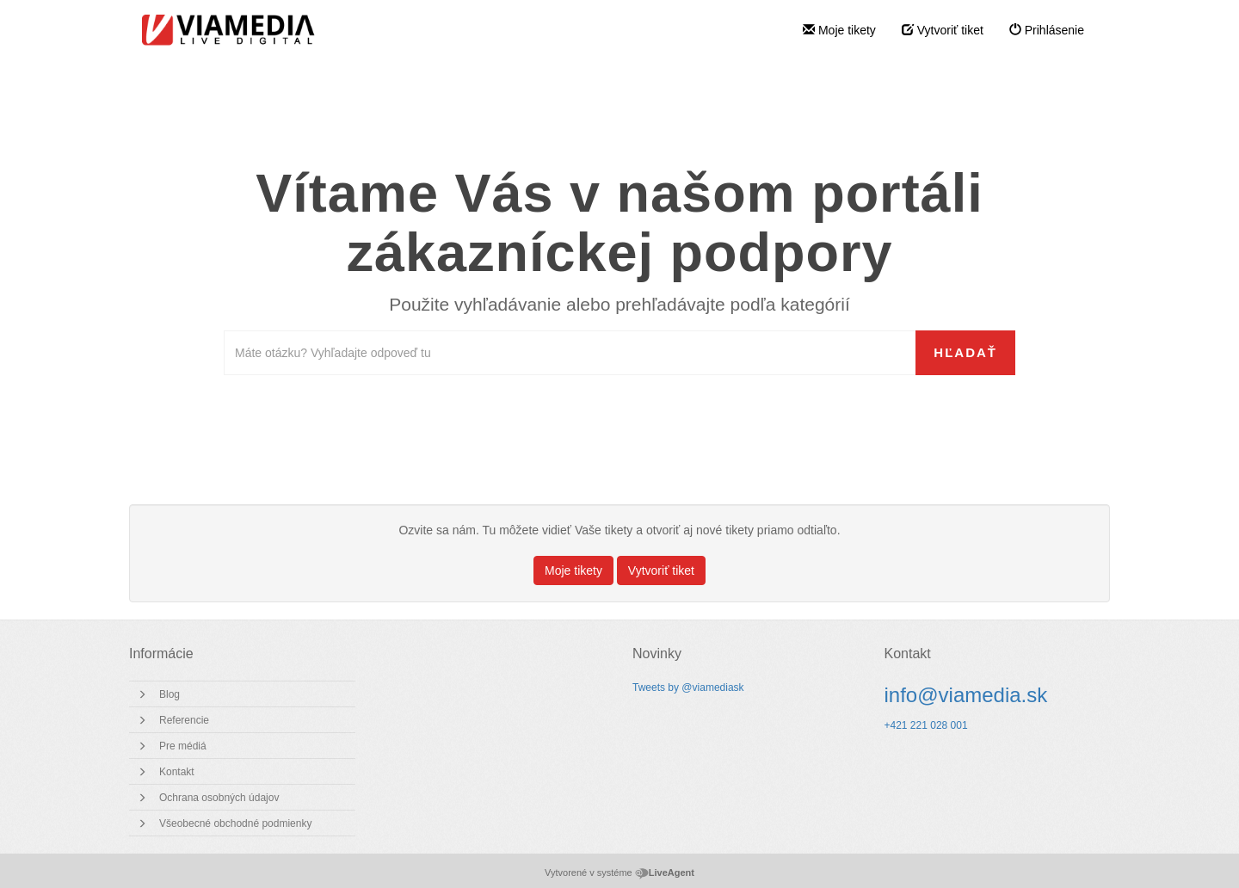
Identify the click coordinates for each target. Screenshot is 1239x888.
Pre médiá (182, 746)
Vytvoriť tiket (942, 30)
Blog (169, 694)
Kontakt (176, 772)
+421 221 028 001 (926, 725)
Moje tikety (839, 30)
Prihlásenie (1046, 30)
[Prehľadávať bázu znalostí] (570, 352)
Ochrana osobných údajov (219, 798)
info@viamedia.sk (966, 694)
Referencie (184, 720)
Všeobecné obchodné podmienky (235, 823)
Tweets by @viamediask (688, 687)
